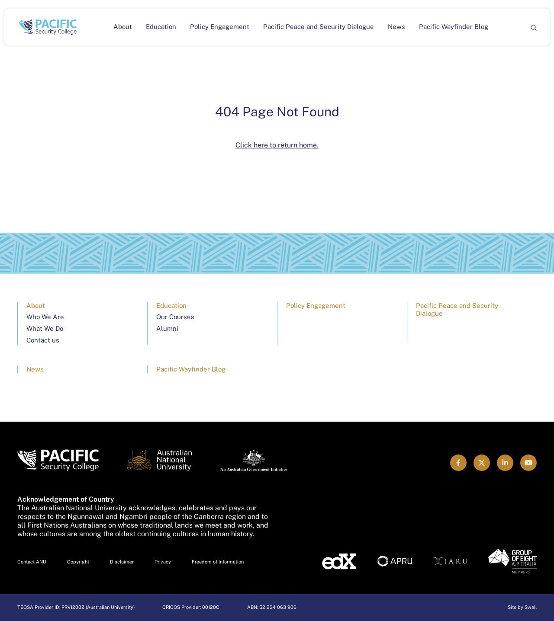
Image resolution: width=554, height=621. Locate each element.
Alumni (167, 328)
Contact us (42, 340)
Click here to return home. (277, 145)
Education (161, 26)
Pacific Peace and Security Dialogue (318, 26)
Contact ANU (31, 561)
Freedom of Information (218, 561)
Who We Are (45, 316)
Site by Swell (522, 607)
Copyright (78, 561)
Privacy (163, 561)
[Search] (533, 27)
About (122, 26)
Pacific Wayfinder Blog (453, 26)
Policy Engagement (219, 26)
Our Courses (175, 316)
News (396, 26)
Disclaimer (122, 561)
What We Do (44, 328)
